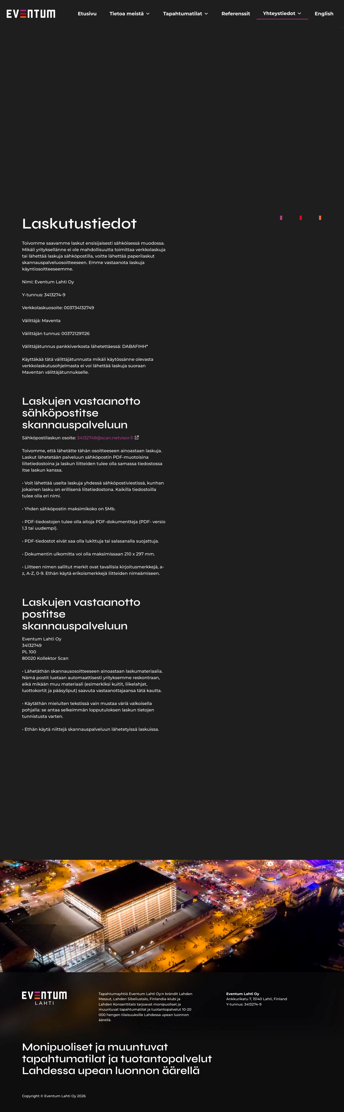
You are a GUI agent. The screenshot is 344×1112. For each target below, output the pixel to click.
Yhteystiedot (282, 13)
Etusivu (87, 14)
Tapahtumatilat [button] (186, 13)
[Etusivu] (31, 13)
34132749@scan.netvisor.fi (105, 438)
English (324, 14)
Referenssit (235, 14)
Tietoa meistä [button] (130, 13)
